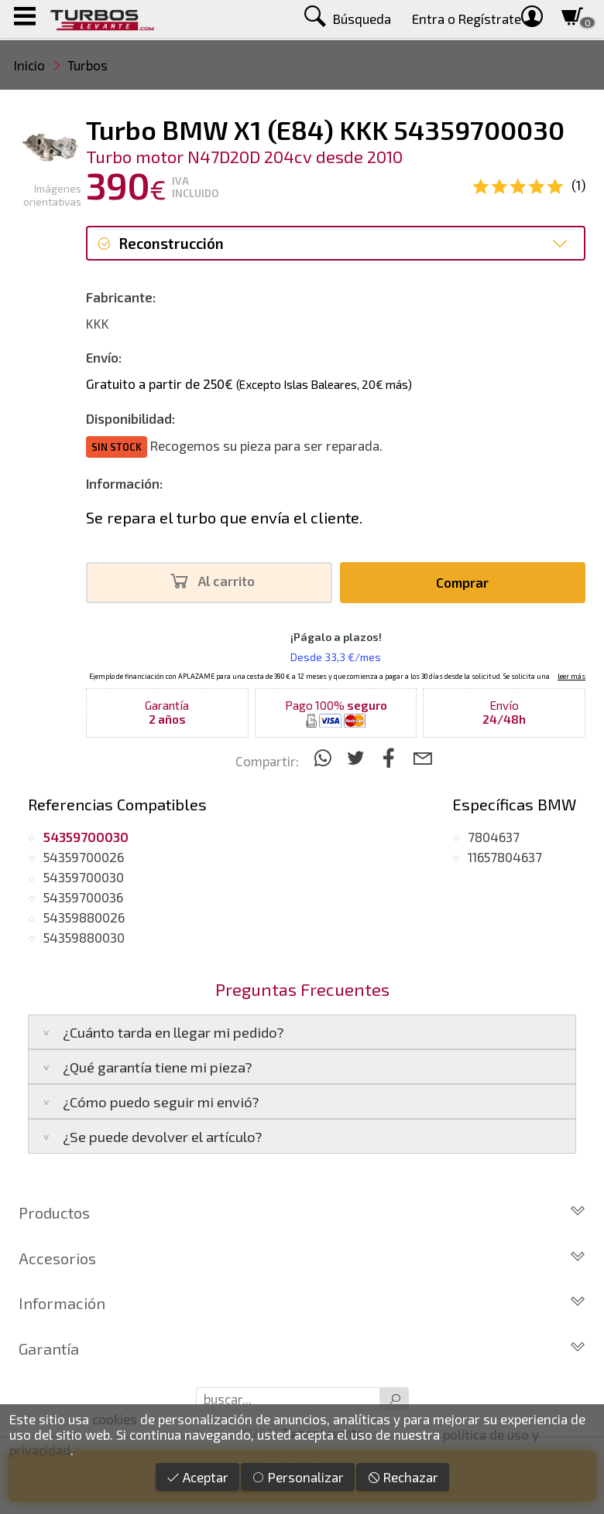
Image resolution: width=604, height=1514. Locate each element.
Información (302, 1303)
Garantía (302, 1348)
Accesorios (302, 1258)
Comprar (462, 582)
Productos (302, 1212)
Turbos (87, 65)
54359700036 (83, 897)
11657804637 (505, 856)
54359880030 (84, 937)
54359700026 (83, 856)
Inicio (29, 65)
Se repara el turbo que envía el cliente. (224, 517)
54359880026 (84, 917)
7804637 (494, 836)
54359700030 (83, 877)
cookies (114, 1419)
